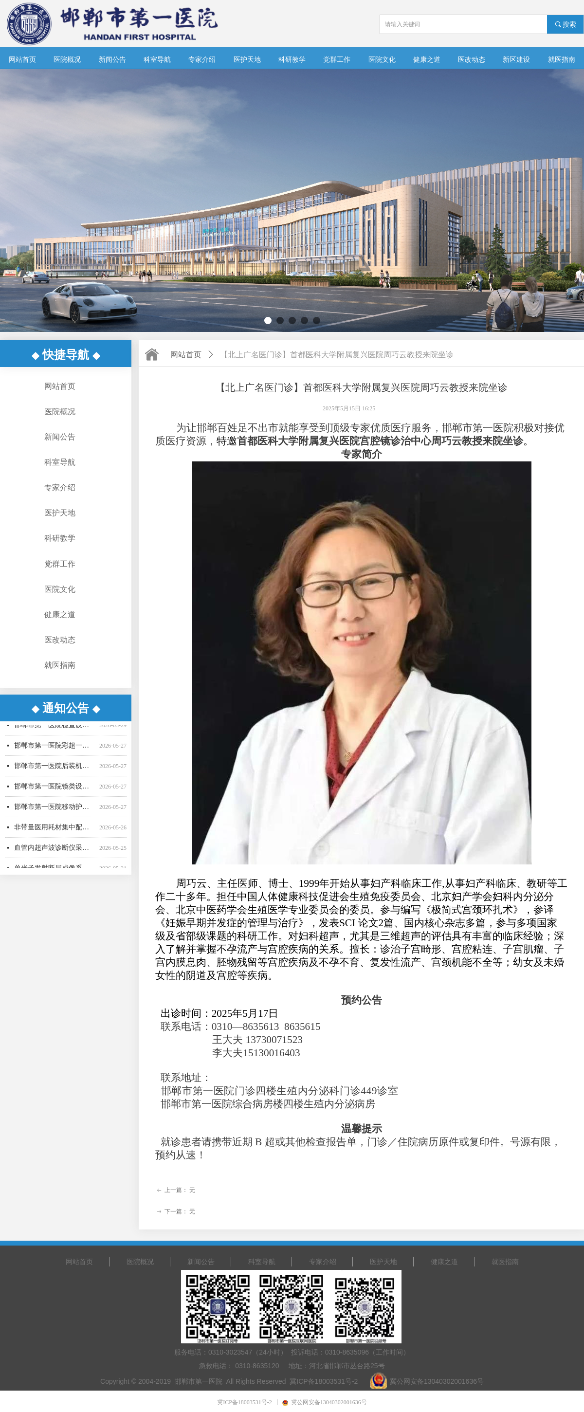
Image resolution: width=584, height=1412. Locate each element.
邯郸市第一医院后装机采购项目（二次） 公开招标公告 (54, 771)
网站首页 (185, 354)
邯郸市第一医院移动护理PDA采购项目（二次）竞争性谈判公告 (54, 812)
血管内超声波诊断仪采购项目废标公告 (54, 853)
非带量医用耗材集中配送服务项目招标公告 (54, 832)
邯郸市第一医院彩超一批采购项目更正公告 (54, 750)
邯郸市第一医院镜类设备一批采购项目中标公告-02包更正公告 (54, 791)
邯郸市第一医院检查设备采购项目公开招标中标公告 (54, 730)
